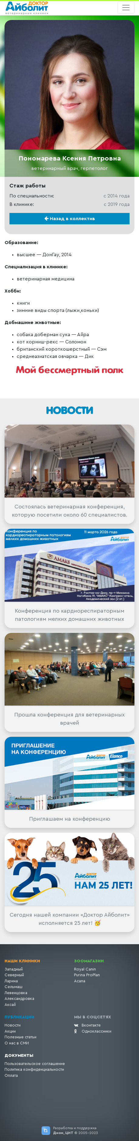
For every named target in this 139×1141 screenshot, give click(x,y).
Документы (19, 1055)
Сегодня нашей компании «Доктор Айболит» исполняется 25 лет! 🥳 (70, 919)
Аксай (10, 1005)
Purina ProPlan (87, 975)
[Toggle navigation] (125, 8)
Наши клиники (22, 961)
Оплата (11, 1075)
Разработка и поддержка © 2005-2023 (75, 1130)
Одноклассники (92, 1031)
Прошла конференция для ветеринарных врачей (69, 719)
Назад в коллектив (69, 218)
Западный (14, 969)
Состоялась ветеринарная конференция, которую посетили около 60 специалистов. (69, 511)
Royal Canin (85, 969)
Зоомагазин (89, 961)
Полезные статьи (20, 1037)
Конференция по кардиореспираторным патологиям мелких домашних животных (69, 615)
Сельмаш (13, 987)
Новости (13, 1025)
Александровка (19, 998)
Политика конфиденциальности (34, 1069)
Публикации (19, 1017)
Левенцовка (16, 993)
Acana (79, 981)
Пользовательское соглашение (35, 1064)
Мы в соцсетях (92, 1017)
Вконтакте (87, 1025)
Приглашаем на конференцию (69, 819)
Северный (14, 975)
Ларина (11, 981)
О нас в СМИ (17, 1043)
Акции (10, 1031)
